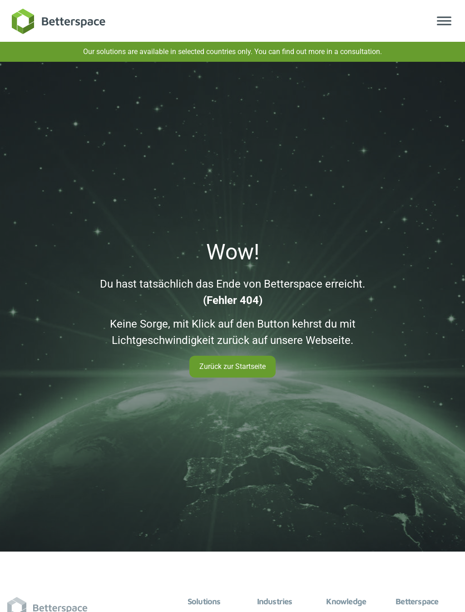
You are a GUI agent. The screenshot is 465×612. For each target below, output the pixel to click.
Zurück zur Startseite (232, 366)
